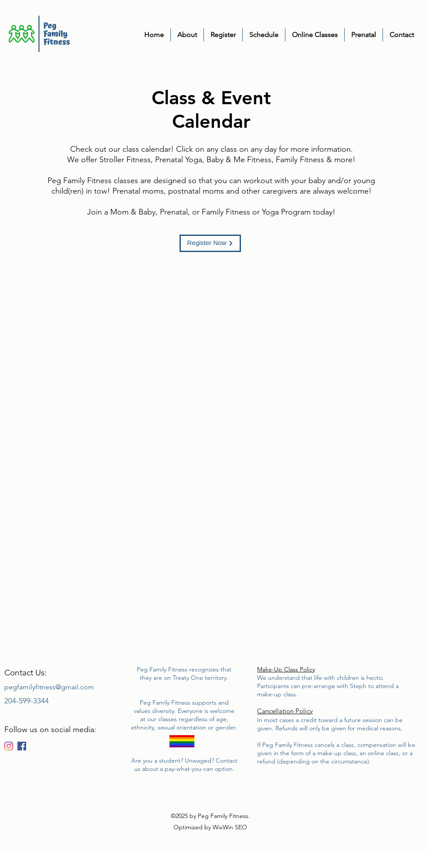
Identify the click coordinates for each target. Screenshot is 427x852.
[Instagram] (8, 746)
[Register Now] (210, 243)
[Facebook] (21, 746)
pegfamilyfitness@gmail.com (49, 687)
